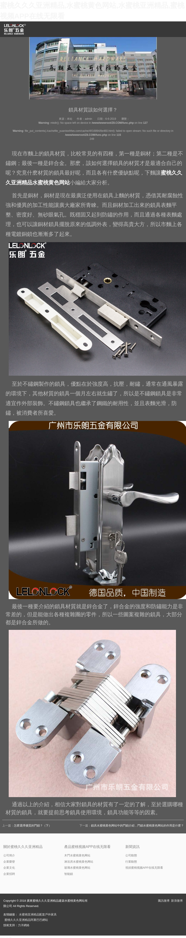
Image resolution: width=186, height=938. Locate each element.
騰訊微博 (163, 900)
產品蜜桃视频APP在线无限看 (87, 847)
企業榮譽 (9, 861)
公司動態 (131, 855)
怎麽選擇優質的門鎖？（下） (33, 825)
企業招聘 (9, 874)
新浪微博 (177, 900)
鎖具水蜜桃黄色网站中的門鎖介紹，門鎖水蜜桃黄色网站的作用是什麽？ (137, 825)
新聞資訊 (132, 847)
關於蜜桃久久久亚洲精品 (23, 847)
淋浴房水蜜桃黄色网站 (78, 861)
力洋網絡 (23, 925)
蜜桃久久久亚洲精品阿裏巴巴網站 (26, 920)
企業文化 (9, 867)
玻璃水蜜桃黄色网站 (77, 867)
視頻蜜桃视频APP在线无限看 (144, 867)
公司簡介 (9, 855)
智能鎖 (68, 874)
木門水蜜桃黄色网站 (77, 855)
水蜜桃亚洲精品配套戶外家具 (38, 914)
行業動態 (131, 861)
